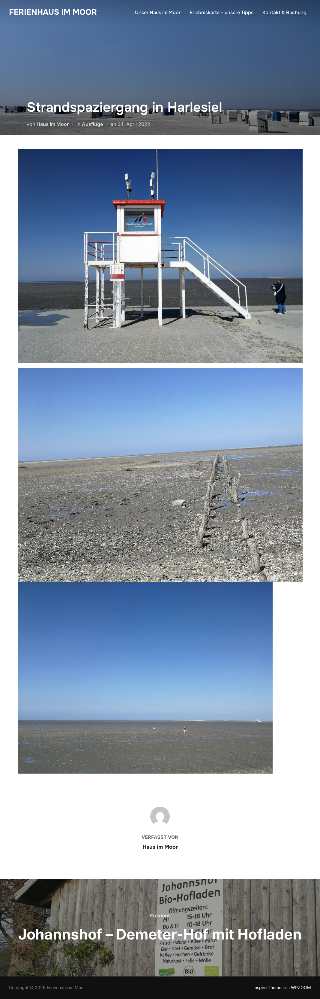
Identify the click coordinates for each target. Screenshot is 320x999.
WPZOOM (301, 987)
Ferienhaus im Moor (53, 12)
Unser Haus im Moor (158, 12)
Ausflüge (92, 124)
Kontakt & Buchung (284, 12)
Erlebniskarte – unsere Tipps (221, 12)
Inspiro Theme (267, 987)
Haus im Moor (53, 124)
